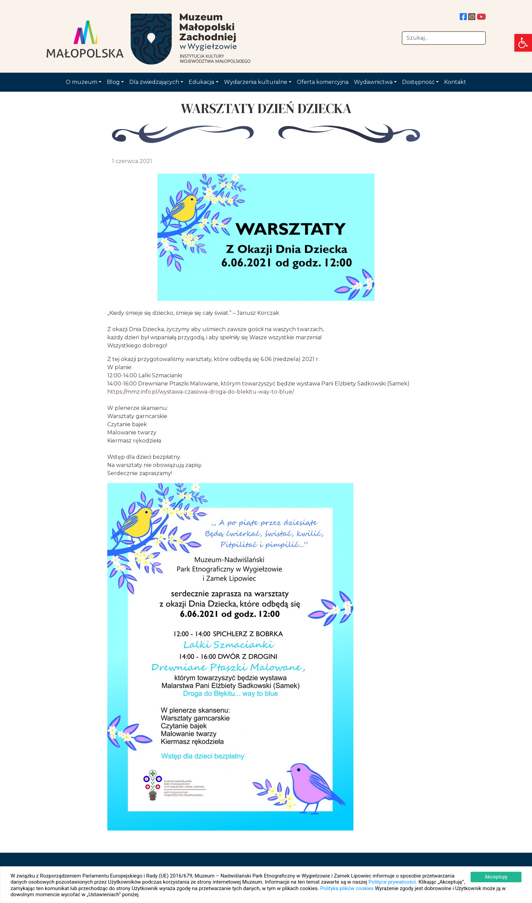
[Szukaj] (444, 38)
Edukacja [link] (201, 82)
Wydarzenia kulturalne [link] (255, 82)
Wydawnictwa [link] (373, 82)
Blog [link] (113, 82)
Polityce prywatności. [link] (392, 882)
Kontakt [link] (455, 82)
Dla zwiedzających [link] (154, 82)
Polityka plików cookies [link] (347, 888)
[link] (523, 43)
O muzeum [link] (81, 82)
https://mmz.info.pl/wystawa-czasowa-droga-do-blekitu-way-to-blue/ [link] (200, 392)
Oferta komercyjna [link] (322, 82)
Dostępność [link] (418, 82)
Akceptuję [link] (495, 877)
